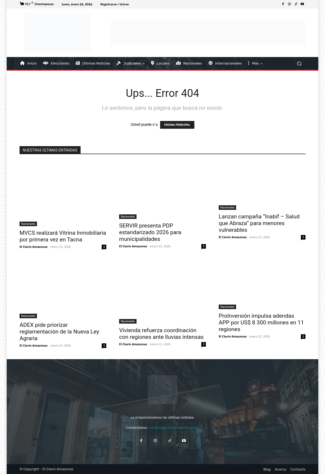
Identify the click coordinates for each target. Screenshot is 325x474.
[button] (299, 63)
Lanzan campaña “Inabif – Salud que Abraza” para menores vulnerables (259, 223)
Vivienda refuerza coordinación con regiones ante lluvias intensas (161, 333)
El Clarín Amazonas (33, 247)
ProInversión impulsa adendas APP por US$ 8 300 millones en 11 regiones (261, 322)
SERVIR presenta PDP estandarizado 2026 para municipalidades (150, 232)
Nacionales (28, 224)
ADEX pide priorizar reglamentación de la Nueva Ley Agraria (59, 332)
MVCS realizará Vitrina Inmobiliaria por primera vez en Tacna (63, 236)
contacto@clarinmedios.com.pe (173, 428)
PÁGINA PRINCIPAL (177, 125)
